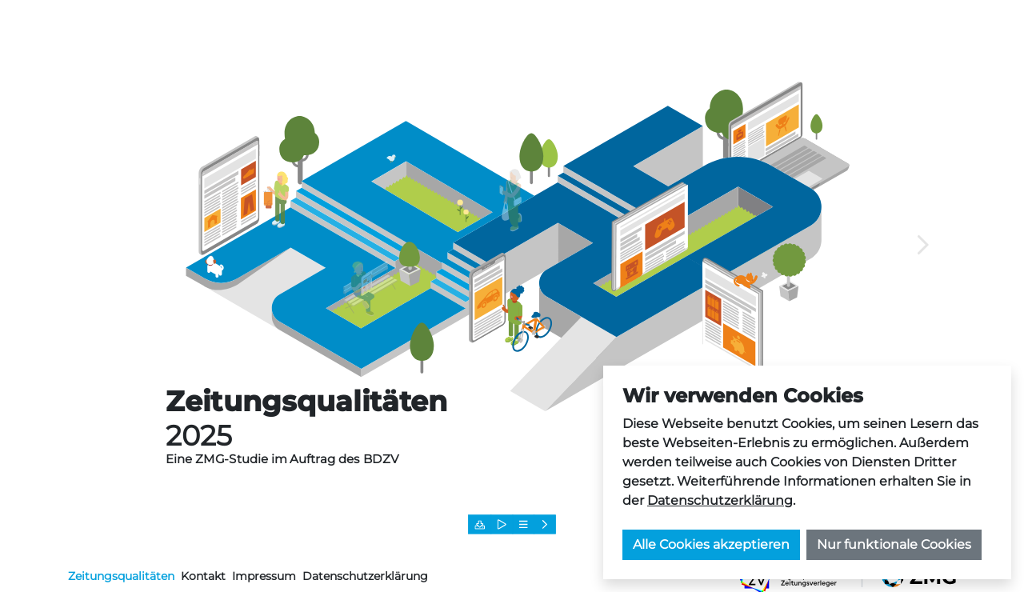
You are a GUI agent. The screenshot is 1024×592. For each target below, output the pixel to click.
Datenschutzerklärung (720, 500)
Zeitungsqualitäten (121, 576)
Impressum (264, 576)
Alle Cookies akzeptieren (711, 544)
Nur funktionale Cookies (894, 544)
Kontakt (203, 576)
